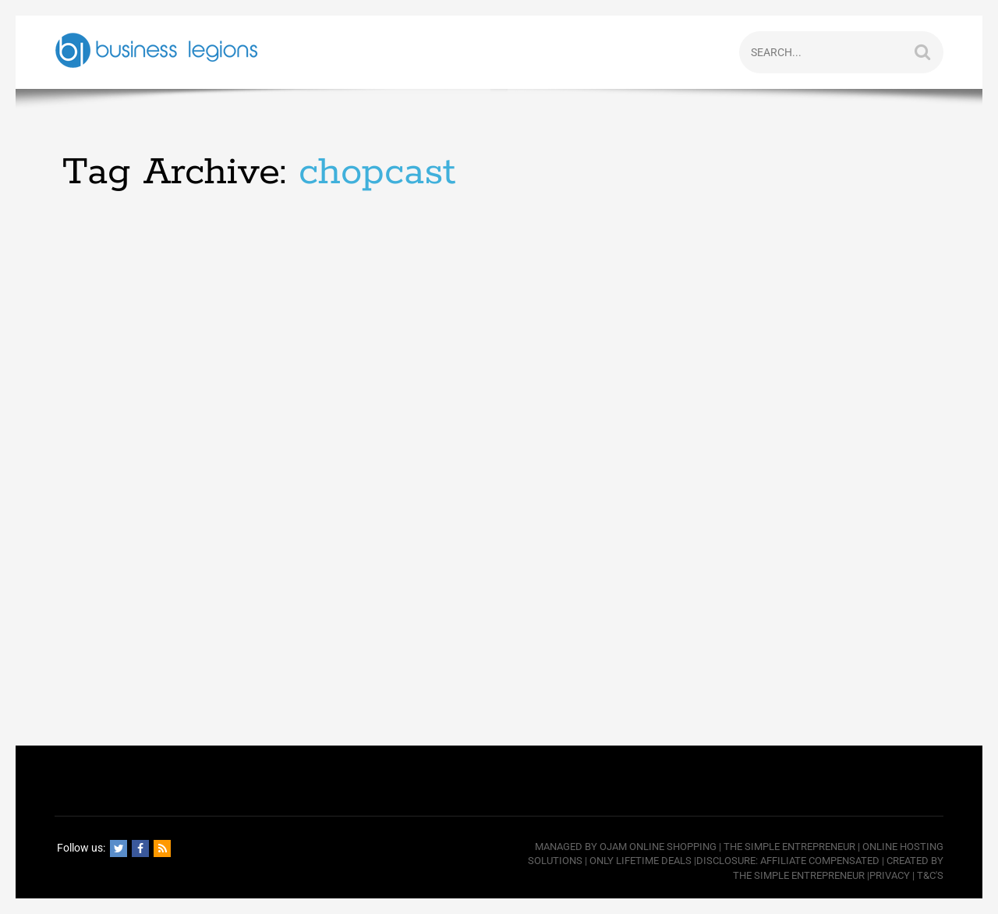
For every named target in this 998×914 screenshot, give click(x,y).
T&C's (930, 875)
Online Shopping (673, 846)
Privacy (889, 875)
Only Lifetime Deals (640, 860)
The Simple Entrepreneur (789, 846)
